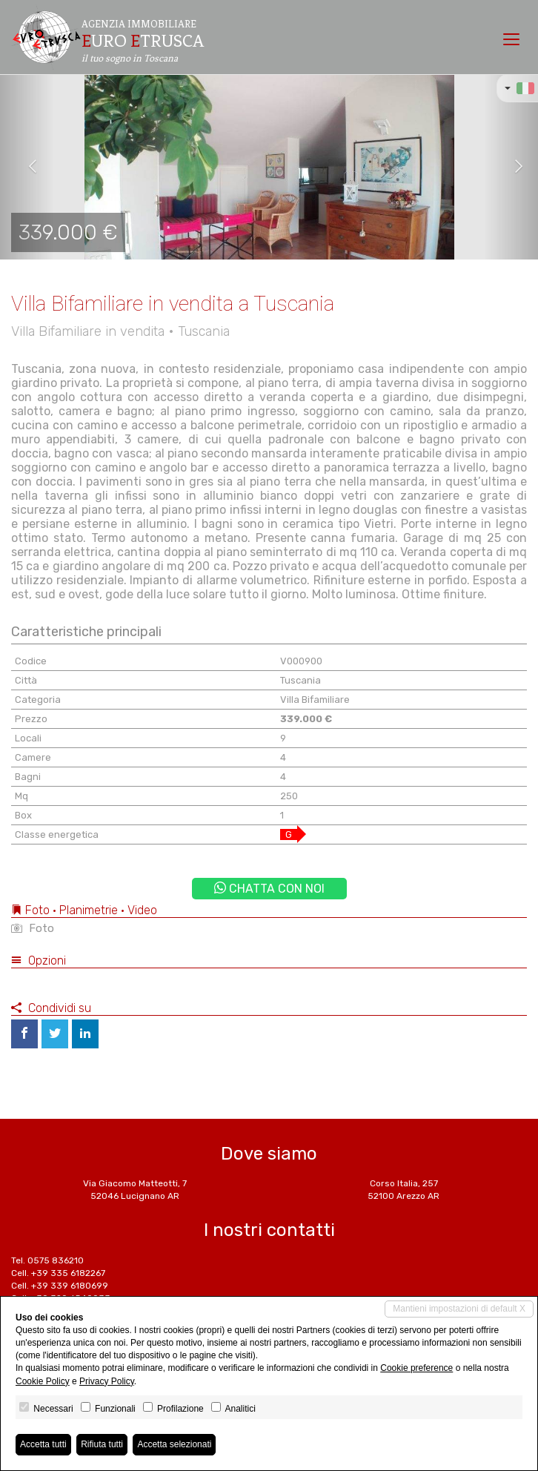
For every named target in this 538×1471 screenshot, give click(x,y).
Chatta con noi (269, 889)
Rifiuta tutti (102, 1444)
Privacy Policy (106, 1381)
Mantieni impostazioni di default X (459, 1308)
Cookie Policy (43, 1381)
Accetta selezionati (174, 1444)
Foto (32, 928)
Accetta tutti (43, 1444)
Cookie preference (416, 1368)
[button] (27, 167)
